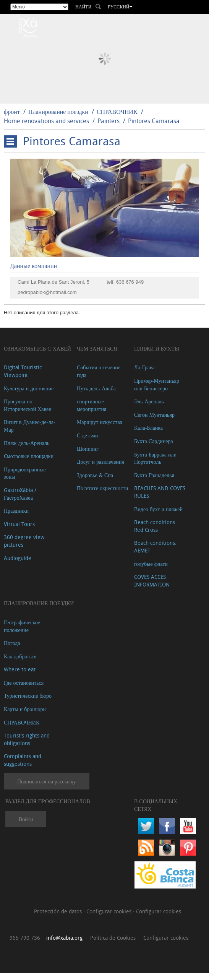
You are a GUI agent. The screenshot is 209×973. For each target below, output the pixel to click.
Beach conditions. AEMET (155, 546)
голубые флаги (151, 563)
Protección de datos (58, 911)
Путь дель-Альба (96, 388)
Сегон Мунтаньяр (154, 414)
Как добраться (20, 656)
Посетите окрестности (102, 488)
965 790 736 (25, 937)
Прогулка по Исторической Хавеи (28, 405)
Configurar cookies (109, 911)
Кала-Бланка (148, 427)
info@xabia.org (64, 937)
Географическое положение (22, 626)
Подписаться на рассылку (46, 781)
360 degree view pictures (24, 540)
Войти (26, 819)
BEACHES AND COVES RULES (159, 491)
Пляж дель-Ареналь (26, 443)
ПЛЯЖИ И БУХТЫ (156, 348)
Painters (108, 121)
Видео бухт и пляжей (158, 509)
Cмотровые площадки (28, 456)
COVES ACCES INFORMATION (152, 580)
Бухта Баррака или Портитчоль (155, 458)
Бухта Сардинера (153, 441)
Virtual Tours (19, 524)
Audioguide (17, 558)
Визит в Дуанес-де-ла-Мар (29, 425)
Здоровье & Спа (95, 475)
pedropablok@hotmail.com (47, 292)
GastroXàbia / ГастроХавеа (20, 493)
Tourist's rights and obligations (27, 739)
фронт (12, 111)
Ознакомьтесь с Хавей (37, 348)
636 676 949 (130, 282)
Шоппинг (88, 448)
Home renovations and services (46, 121)
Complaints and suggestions (22, 759)
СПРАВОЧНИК (117, 111)
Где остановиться (24, 682)
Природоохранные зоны (25, 473)
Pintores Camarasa (154, 121)
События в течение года (98, 371)
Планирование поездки (58, 111)
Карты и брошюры (25, 709)
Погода (12, 643)
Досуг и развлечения (100, 461)
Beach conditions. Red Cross (155, 525)
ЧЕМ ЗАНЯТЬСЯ (97, 348)
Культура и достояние (28, 388)
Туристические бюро (28, 695)
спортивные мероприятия (92, 405)
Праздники (16, 510)
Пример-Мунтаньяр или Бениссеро (156, 384)
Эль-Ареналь (149, 401)
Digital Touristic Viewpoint (23, 371)
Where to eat (20, 669)
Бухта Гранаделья (154, 475)
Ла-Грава (144, 367)
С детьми (87, 435)
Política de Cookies (113, 937)
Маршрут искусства (99, 422)
